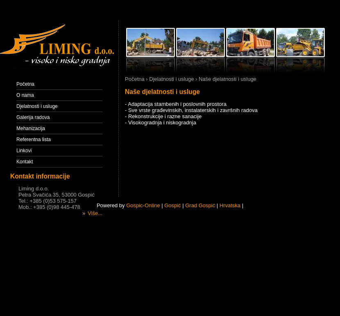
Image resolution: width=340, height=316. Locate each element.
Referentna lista (33, 139)
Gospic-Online (143, 205)
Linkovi (24, 150)
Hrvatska (230, 205)
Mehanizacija (30, 128)
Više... (92, 213)
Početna (25, 84)
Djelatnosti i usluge (37, 106)
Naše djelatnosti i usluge (162, 91)
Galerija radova (33, 117)
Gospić (172, 205)
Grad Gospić (200, 205)
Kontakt (24, 162)
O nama (25, 95)
